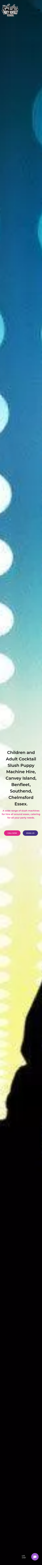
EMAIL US (30, 833)
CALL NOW (12, 833)
